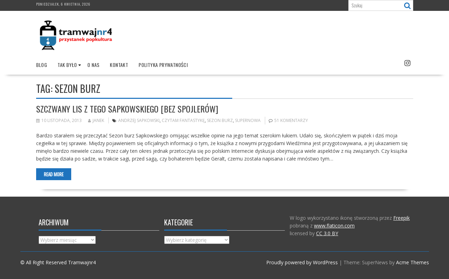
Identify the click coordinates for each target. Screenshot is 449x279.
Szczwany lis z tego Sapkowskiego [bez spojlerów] (127, 108)
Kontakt (119, 64)
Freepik (401, 218)
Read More (53, 174)
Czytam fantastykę (183, 120)
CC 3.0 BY (327, 233)
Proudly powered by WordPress (302, 262)
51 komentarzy (291, 120)
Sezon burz (220, 120)
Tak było (67, 64)
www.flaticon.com (334, 225)
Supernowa (248, 120)
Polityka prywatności (163, 64)
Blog (41, 64)
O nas (93, 64)
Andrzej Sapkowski (139, 120)
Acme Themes (412, 262)
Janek (96, 120)
